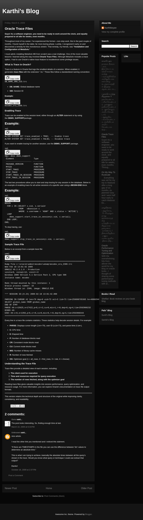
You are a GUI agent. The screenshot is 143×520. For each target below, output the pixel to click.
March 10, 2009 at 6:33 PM (23, 427)
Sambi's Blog (108, 320)
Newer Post (11, 488)
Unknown (15, 432)
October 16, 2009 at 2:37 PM (23, 469)
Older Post (86, 488)
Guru (13, 419)
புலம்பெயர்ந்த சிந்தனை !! (108, 95)
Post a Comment (15, 475)
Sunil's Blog (107, 315)
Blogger (88, 514)
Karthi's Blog (20, 11)
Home (49, 488)
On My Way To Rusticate (108, 173)
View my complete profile (113, 32)
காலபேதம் (107, 61)
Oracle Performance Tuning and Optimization (108, 249)
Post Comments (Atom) (54, 496)
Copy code (12, 78)
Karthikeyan (110, 28)
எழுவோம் (107, 207)
